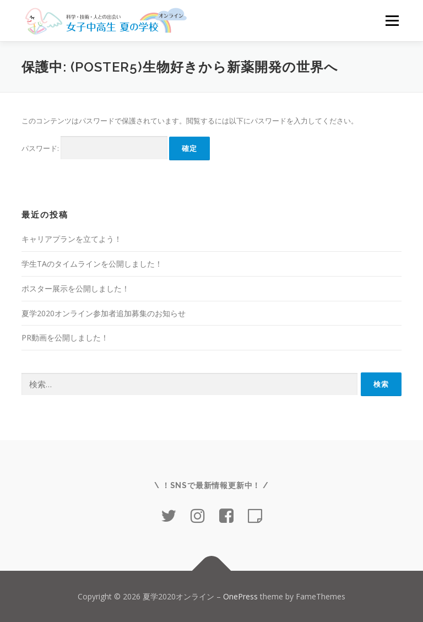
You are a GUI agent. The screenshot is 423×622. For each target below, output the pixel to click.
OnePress (240, 596)
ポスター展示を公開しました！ (75, 288)
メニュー (392, 20)
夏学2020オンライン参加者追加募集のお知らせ (103, 313)
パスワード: (94, 148)
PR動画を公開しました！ (65, 337)
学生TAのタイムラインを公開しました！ (91, 263)
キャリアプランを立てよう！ (71, 239)
